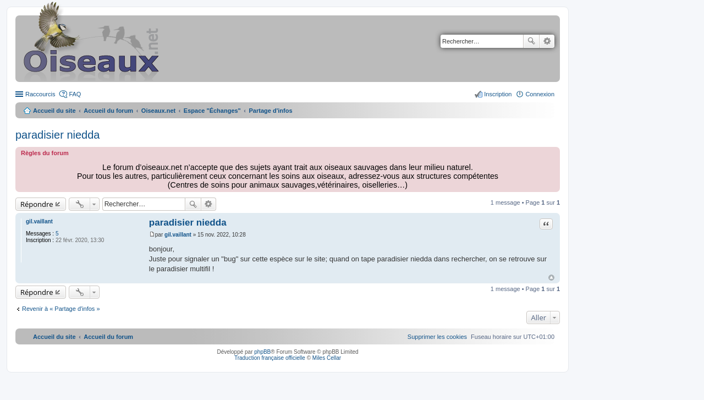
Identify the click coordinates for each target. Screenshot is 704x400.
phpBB (262, 352)
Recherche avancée (547, 41)
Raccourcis (40, 94)
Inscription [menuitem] (498, 94)
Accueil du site (54, 110)
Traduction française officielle (269, 358)
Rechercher (531, 41)
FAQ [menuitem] (75, 94)
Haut (551, 278)
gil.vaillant (39, 221)
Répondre (36, 204)
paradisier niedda (57, 135)
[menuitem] (437, 336)
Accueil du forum (108, 110)
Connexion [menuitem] (539, 94)
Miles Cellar (326, 358)
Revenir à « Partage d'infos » (61, 308)
